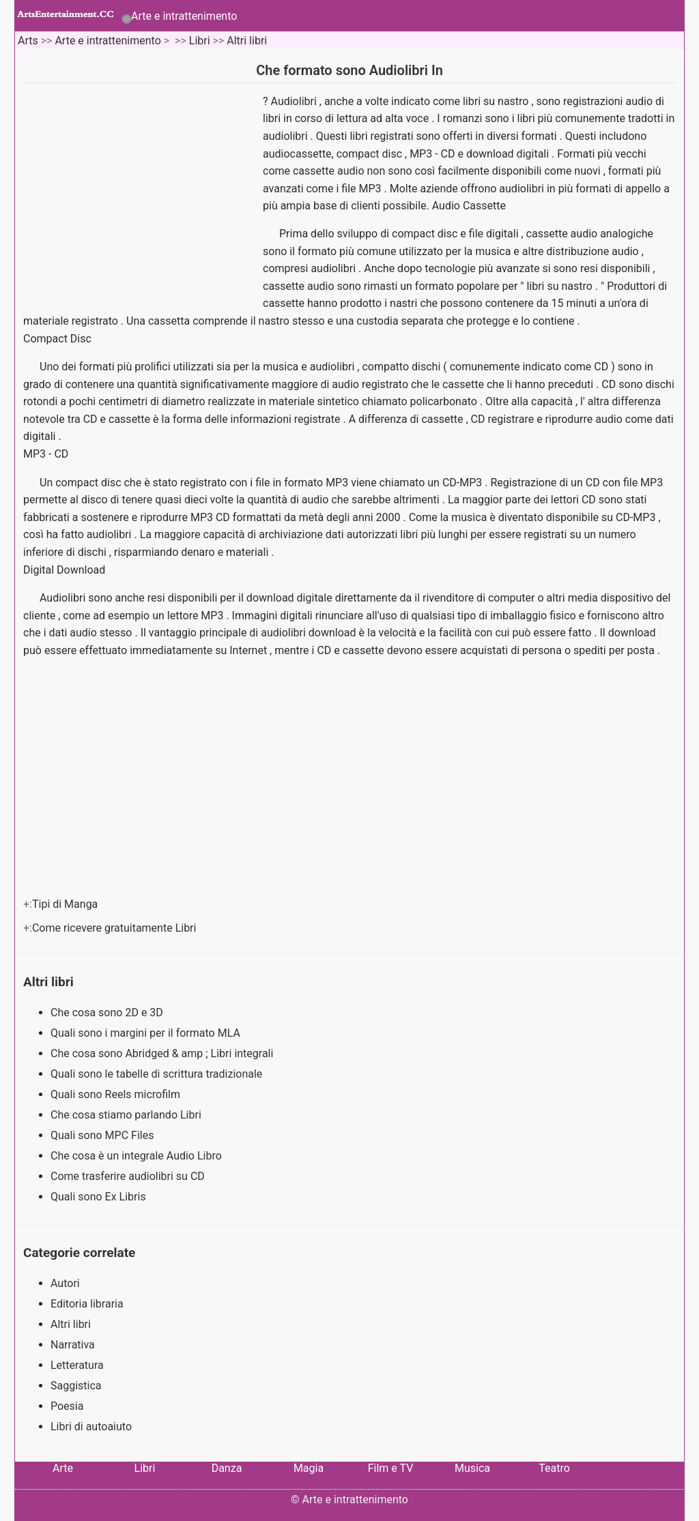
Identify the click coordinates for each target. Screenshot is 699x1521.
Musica (472, 1468)
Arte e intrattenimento (184, 16)
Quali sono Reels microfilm (117, 1094)
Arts (28, 40)
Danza (227, 1468)
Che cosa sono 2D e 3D (108, 1012)
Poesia (67, 1406)
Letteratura (77, 1365)
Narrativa (73, 1344)
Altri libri (247, 40)
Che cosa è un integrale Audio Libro (138, 1155)
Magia (309, 1468)
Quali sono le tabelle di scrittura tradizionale (158, 1073)
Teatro (554, 1468)
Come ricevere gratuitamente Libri (115, 927)
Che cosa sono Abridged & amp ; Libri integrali (163, 1053)
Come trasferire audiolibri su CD (129, 1176)
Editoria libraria (87, 1303)
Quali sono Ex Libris (100, 1196)
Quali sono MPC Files (103, 1135)
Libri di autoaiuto (91, 1426)
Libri (199, 40)
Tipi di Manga (66, 904)
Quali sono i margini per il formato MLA (147, 1033)
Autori (65, 1283)
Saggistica (76, 1385)
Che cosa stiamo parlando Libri (127, 1114)
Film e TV (391, 1468)
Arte (63, 1468)
